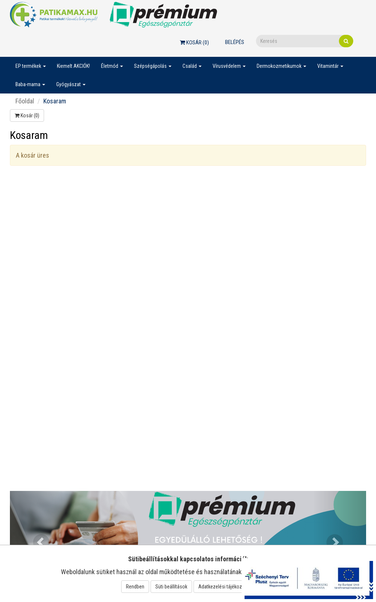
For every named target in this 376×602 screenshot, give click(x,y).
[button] (37, 537)
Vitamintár (330, 66)
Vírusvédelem (229, 66)
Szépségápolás (152, 66)
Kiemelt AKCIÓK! (73, 66)
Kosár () (194, 42)
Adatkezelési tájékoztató (224, 587)
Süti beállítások (171, 587)
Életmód (112, 66)
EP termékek (30, 66)
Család (192, 66)
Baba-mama (30, 84)
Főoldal (24, 101)
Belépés (234, 42)
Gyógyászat (71, 84)
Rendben (135, 587)
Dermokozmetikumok (281, 66)
